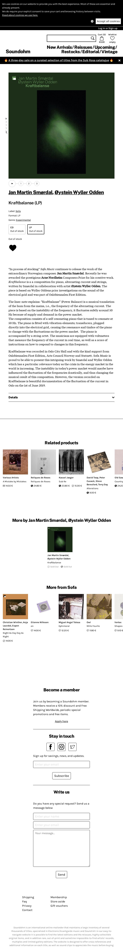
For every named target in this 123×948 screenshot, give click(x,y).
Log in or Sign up (107, 28)
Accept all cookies (108, 21)
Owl (89, 622)
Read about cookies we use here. (20, 15)
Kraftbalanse (54, 562)
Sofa (18, 211)
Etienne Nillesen (40, 622)
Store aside (58, 901)
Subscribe (61, 776)
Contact (27, 910)
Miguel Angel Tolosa (69, 622)
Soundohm (18, 51)
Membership (59, 897)
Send (61, 875)
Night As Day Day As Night (13, 635)
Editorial (90, 51)
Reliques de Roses (40, 477)
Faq (24, 901)
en (32, 626)
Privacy (26, 905)
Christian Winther (12, 622)
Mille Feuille (93, 626)
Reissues (83, 47)
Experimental (23, 220)
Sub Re (62, 481)
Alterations (92, 488)
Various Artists (11, 477)
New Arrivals (59, 47)
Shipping (28, 897)
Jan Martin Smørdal (30, 192)
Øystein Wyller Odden (79, 192)
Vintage (109, 51)
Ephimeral (64, 626)
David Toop (92, 477)
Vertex (117, 622)
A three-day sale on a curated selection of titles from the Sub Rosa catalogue (59, 60)
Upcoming (104, 47)
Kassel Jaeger (66, 477)
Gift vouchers (59, 905)
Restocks (70, 51)
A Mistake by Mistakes (14, 481)
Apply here (61, 721)
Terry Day (103, 484)
